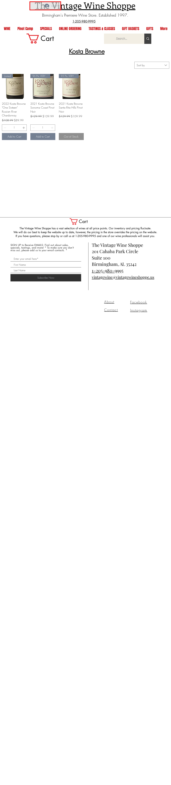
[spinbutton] (14, 128)
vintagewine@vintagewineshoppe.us (123, 277)
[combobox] (151, 65)
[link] (46, 39)
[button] (82, 221)
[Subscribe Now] (45, 277)
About (109, 301)
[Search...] (121, 39)
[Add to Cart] (14, 136)
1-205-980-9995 (107, 270)
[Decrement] (4, 128)
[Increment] (24, 128)
